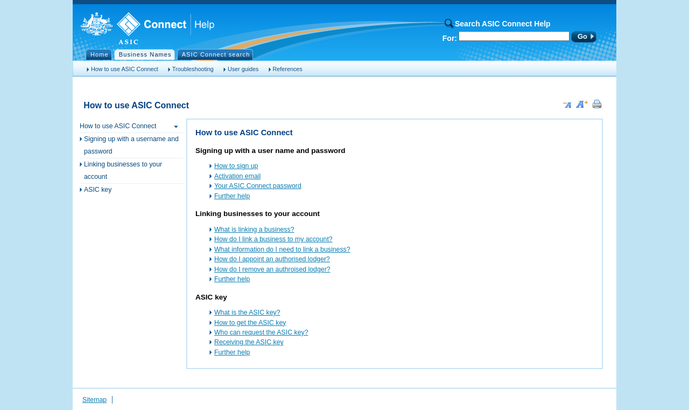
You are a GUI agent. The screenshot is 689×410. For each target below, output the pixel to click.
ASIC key (97, 189)
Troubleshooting (193, 69)
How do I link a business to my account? (273, 239)
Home (99, 54)
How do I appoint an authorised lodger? (272, 259)
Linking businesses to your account (123, 170)
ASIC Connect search (216, 54)
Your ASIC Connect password (257, 186)
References (288, 69)
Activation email (237, 176)
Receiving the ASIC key (249, 342)
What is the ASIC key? (247, 312)
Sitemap (94, 400)
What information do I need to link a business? (282, 249)
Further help (232, 196)
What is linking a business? (254, 229)
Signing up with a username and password (131, 145)
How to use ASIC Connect (124, 69)
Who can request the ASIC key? (261, 332)
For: (449, 38)
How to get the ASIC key (250, 322)
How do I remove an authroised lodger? (272, 269)
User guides (243, 69)
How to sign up (236, 166)
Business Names (145, 54)
